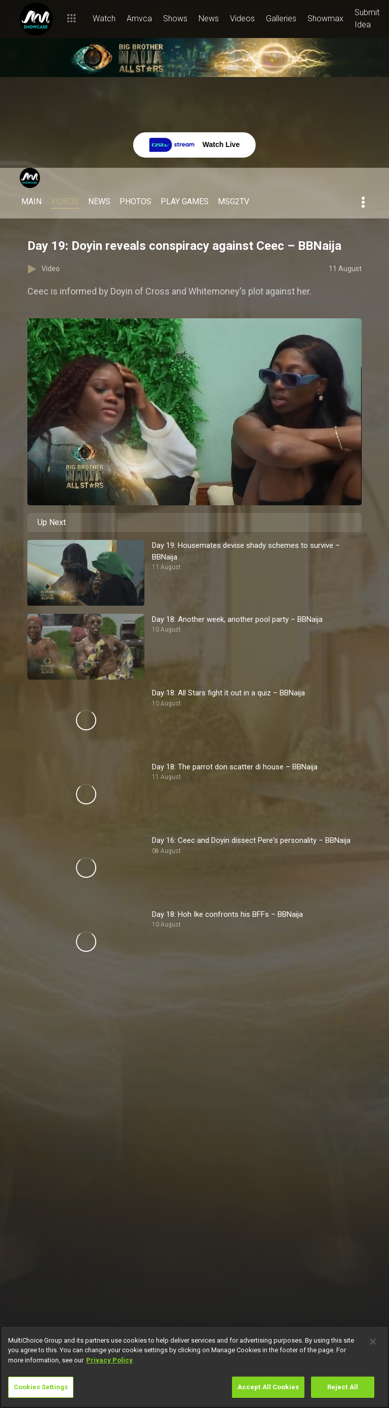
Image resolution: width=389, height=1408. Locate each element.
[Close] (373, 1341)
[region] (194, 1366)
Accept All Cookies (268, 1387)
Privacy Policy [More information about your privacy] (109, 1360)
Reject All (342, 1387)
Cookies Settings (41, 1387)
